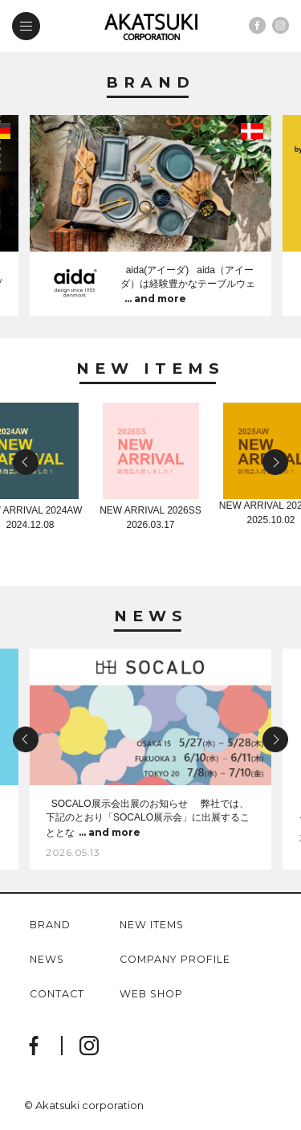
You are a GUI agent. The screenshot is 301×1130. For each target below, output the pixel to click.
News (151, 616)
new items (152, 925)
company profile (175, 960)
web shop (151, 994)
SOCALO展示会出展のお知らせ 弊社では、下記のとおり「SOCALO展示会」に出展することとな (148, 819)
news (47, 960)
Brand (150, 83)
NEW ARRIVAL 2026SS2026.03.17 (150, 513)
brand (50, 925)
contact (57, 994)
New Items (150, 369)
